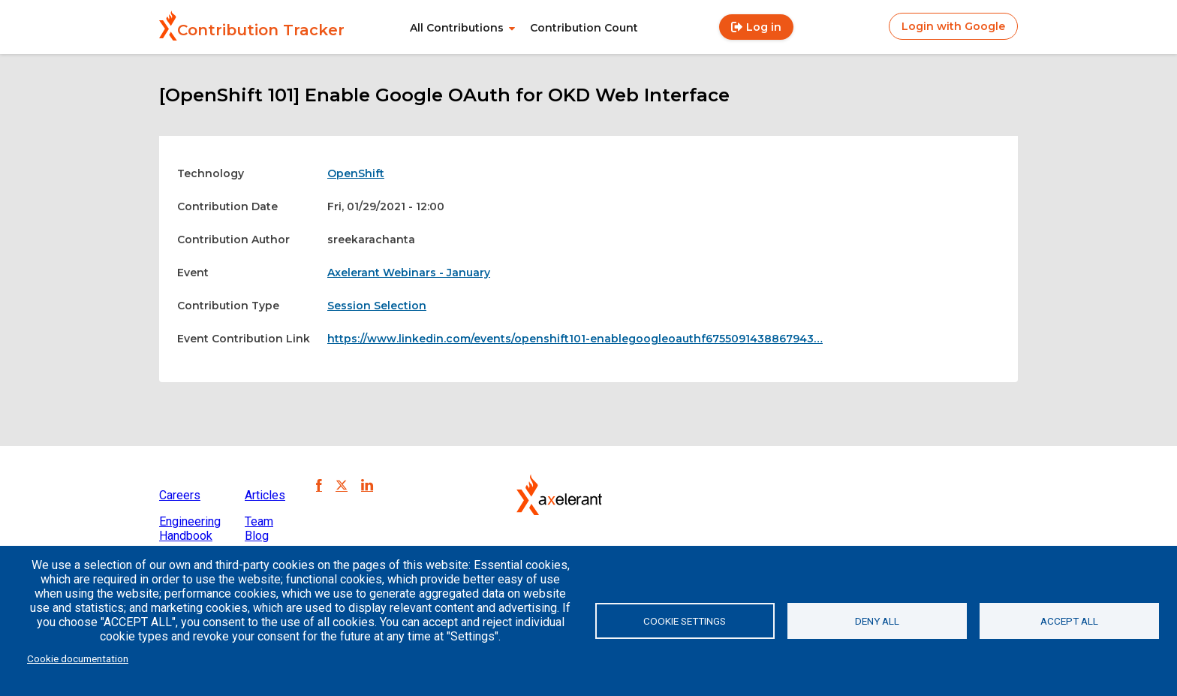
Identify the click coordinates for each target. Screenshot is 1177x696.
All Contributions (457, 28)
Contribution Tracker (261, 30)
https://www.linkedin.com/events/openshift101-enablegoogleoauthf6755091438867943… (575, 338)
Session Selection (376, 305)
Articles (265, 495)
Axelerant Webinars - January (408, 272)
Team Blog (259, 528)
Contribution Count (584, 28)
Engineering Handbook (190, 528)
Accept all (1069, 621)
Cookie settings (684, 621)
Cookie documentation (77, 658)
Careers (179, 495)
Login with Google (953, 26)
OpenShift (355, 173)
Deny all (877, 621)
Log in (763, 27)
